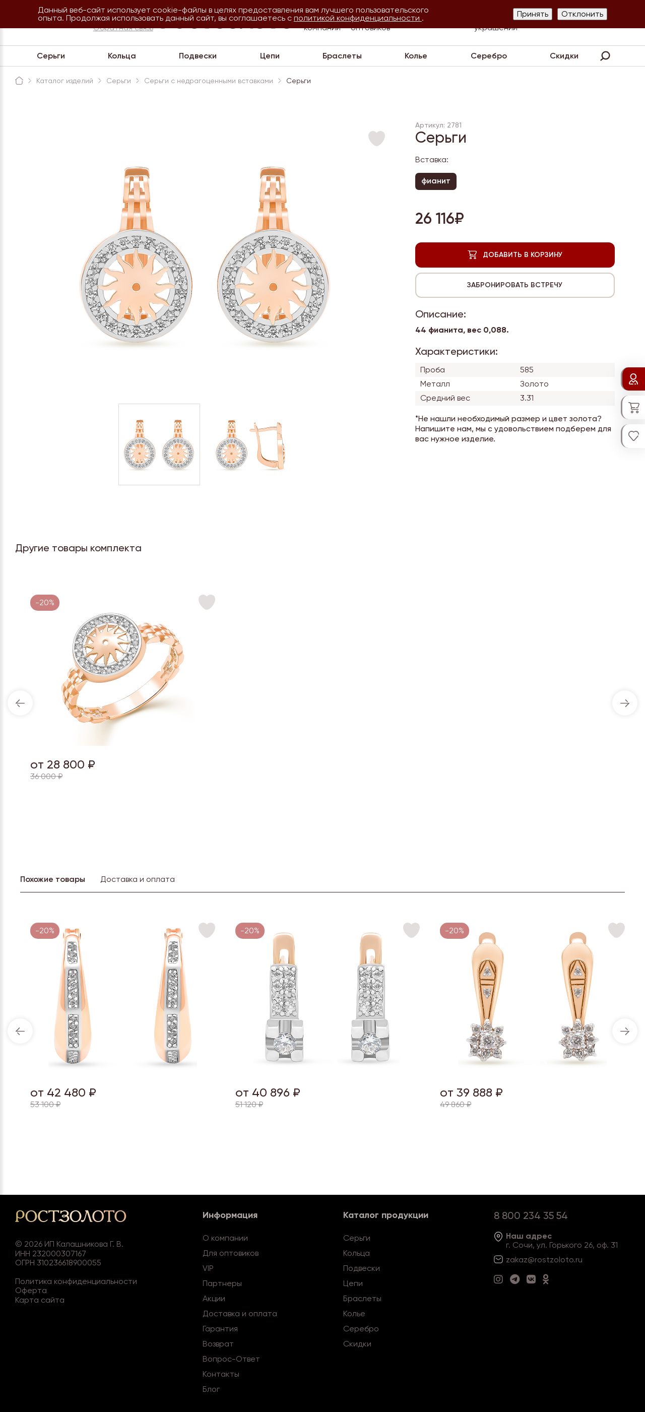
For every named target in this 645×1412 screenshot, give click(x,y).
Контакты (221, 1374)
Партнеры (222, 1283)
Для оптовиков (231, 1253)
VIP (208, 1268)
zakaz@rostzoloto (539, 1259)
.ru (578, 1259)
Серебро (489, 55)
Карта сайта (39, 1300)
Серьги (51, 55)
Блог (211, 1389)
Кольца (122, 55)
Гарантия (220, 1328)
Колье (416, 55)
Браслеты (342, 55)
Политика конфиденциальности (76, 1281)
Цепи (270, 55)
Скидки (564, 55)
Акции (214, 1298)
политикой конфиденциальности (358, 18)
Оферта (31, 1290)
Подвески (198, 55)
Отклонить (582, 14)
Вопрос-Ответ (231, 1359)
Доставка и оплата (240, 1313)
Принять (532, 14)
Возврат (218, 1344)
